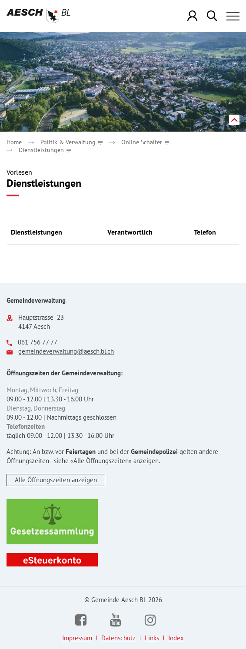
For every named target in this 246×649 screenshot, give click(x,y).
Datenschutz (118, 638)
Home (14, 142)
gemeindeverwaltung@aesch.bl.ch (66, 351)
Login (192, 15)
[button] (71, 142)
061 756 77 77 (37, 342)
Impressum (77, 638)
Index (176, 638)
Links (152, 638)
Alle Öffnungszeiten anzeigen (56, 480)
